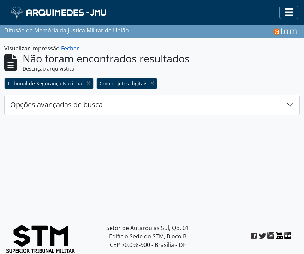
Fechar (70, 48)
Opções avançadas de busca (56, 104)
